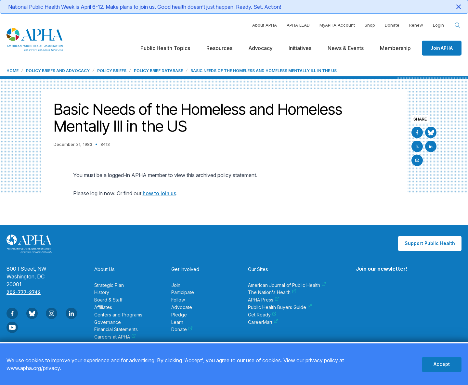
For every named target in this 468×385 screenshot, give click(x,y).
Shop (370, 25)
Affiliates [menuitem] (103, 307)
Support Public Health (430, 243)
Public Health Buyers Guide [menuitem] (280, 307)
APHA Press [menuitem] (263, 299)
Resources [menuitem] (219, 48)
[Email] (417, 160)
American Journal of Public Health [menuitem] (287, 285)
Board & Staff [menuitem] (108, 299)
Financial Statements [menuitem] (116, 329)
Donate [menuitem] (182, 329)
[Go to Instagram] (51, 313)
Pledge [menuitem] (179, 314)
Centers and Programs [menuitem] (118, 314)
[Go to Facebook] (417, 132)
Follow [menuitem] (178, 299)
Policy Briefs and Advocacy (58, 71)
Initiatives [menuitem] (300, 48)
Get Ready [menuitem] (262, 314)
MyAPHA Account (337, 25)
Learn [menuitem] (177, 322)
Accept (442, 364)
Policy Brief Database (158, 71)
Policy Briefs (111, 71)
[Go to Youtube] (12, 327)
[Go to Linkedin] (430, 146)
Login (438, 25)
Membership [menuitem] (395, 48)
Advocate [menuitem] (181, 307)
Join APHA (442, 48)
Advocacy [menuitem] (260, 48)
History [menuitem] (101, 292)
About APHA (264, 25)
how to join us (159, 193)
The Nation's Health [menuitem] (272, 292)
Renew (416, 25)
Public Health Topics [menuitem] (165, 48)
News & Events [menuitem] (346, 48)
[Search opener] (458, 25)
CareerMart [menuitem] (263, 322)
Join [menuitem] (175, 285)
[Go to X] (417, 146)
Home (12, 71)
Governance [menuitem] (107, 322)
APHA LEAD (298, 25)
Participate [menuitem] (182, 292)
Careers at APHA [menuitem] (115, 337)
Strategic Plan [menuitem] (109, 285)
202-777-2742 (23, 292)
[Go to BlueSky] (430, 132)
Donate (392, 25)
